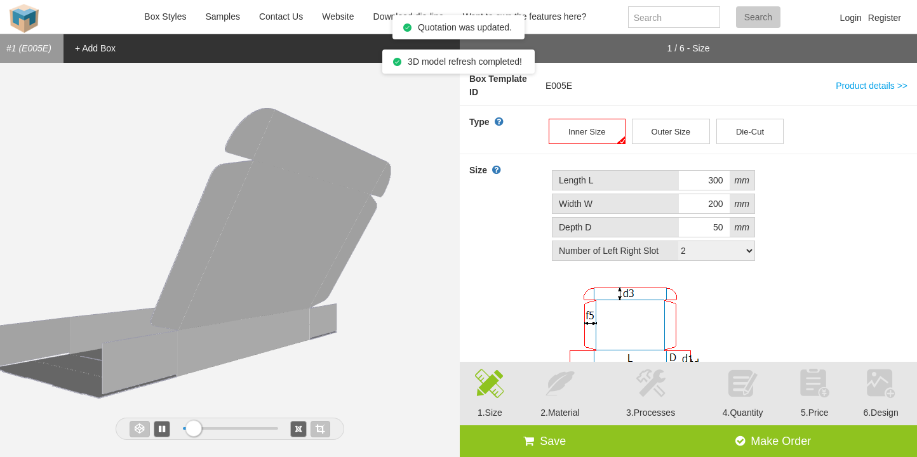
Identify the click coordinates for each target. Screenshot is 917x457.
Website (338, 16)
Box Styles (165, 16)
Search (758, 17)
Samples (222, 16)
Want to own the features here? (525, 16)
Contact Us (281, 16)
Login (851, 18)
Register (884, 18)
